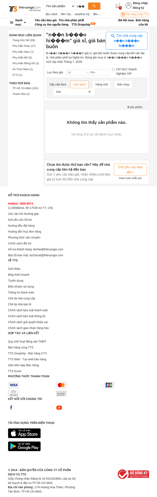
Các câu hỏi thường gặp (23, 213)
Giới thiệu (14, 268)
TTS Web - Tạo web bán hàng (27, 359)
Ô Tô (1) (17, 74)
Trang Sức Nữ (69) (23, 40)
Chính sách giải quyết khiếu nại (28, 322)
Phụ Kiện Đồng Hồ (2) (25, 63)
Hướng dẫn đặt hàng (21, 225)
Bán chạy (123, 84)
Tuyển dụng (15, 280)
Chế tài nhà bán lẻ (19, 304)
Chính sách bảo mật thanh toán (28, 310)
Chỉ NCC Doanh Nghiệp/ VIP (126, 71)
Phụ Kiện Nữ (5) (22, 57)
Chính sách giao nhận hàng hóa (28, 328)
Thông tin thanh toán (21, 292)
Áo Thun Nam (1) (22, 69)
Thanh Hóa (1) (21, 93)
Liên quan (79, 84)
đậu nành (52, 14)
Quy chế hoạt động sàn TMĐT (27, 341)
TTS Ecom (14, 371)
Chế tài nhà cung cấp (21, 298)
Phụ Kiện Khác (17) (24, 45)
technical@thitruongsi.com (46, 255)
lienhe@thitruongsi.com (48, 249)
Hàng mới (101, 84)
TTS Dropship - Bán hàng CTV (27, 353)
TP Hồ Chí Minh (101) (25, 88)
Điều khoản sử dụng (21, 286)
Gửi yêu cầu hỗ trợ (20, 219)
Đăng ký (138, 7)
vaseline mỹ (82, 14)
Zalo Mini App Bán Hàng (23, 365)
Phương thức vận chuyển (24, 237)
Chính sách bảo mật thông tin (26, 316)
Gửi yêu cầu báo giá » (130, 169)
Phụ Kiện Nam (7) (23, 51)
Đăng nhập (140, 3)
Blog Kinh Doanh (18, 274)
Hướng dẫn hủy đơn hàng (24, 231)
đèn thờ (98, 14)
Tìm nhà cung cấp (126, 40)
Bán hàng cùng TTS (134, 14)
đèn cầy (66, 14)
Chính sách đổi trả (19, 243)
